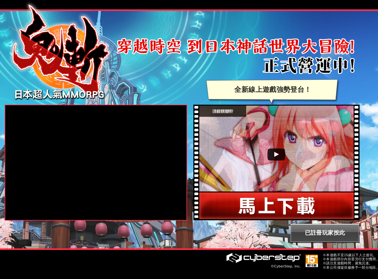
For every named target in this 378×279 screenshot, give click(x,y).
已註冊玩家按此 (325, 233)
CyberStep (263, 258)
